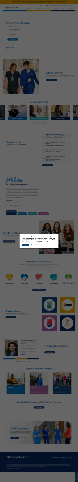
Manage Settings (34, 244)
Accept (25, 244)
